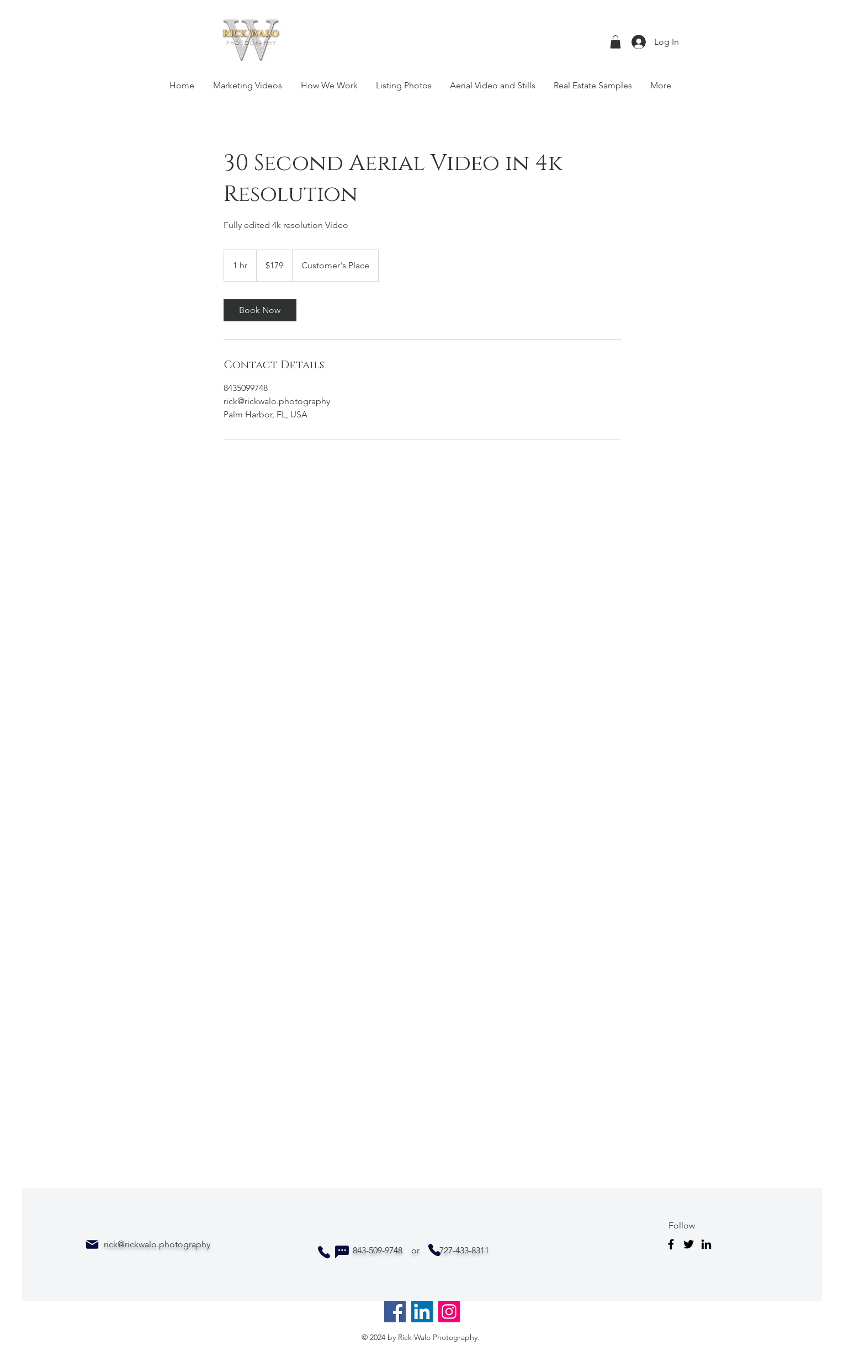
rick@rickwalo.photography (157, 1244)
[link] (260, 310)
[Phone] (324, 1252)
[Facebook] (671, 1244)
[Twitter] (689, 1244)
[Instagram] (449, 1311)
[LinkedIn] (706, 1244)
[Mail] (92, 1244)
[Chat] (342, 1252)
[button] (615, 42)
